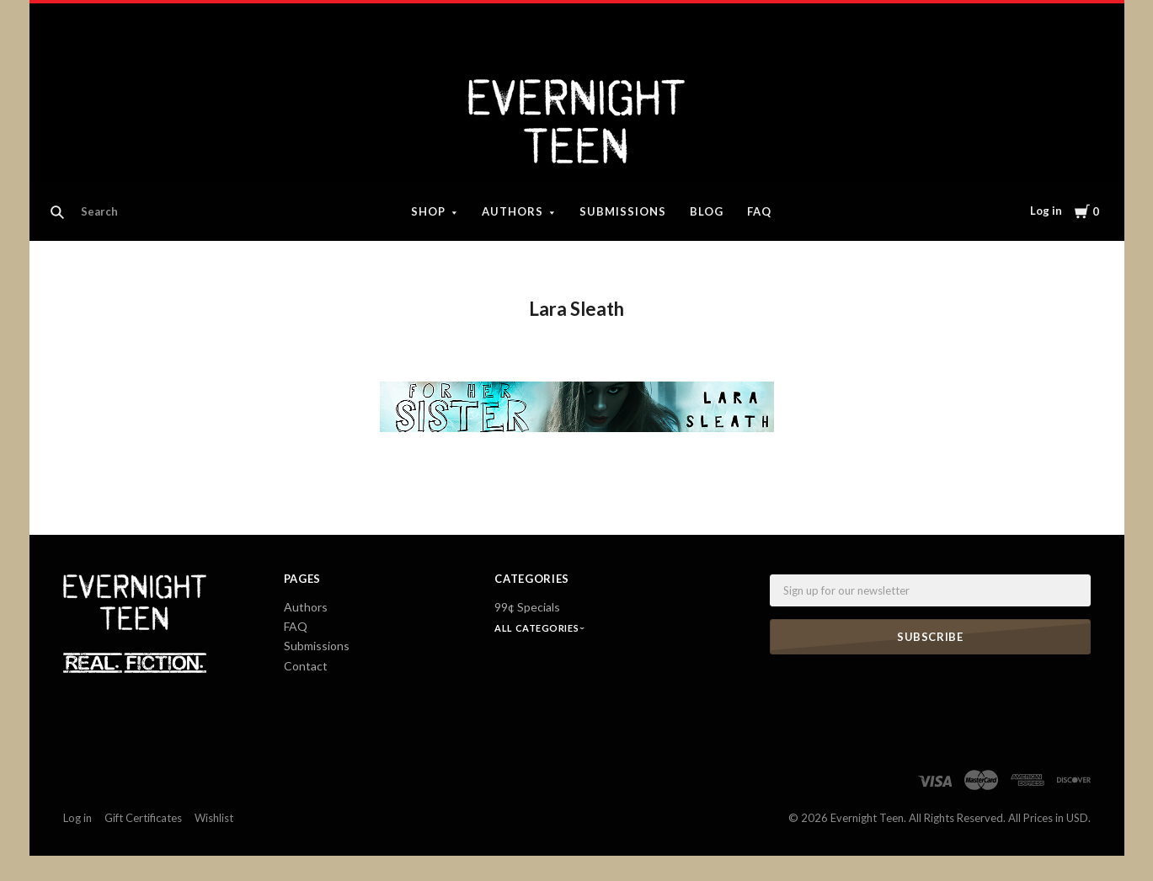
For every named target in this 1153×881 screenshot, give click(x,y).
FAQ (759, 211)
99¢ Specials (527, 607)
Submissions (622, 211)
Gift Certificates (143, 818)
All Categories (537, 627)
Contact (306, 666)
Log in (1046, 210)
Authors (512, 211)
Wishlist (214, 818)
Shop (428, 211)
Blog (706, 211)
